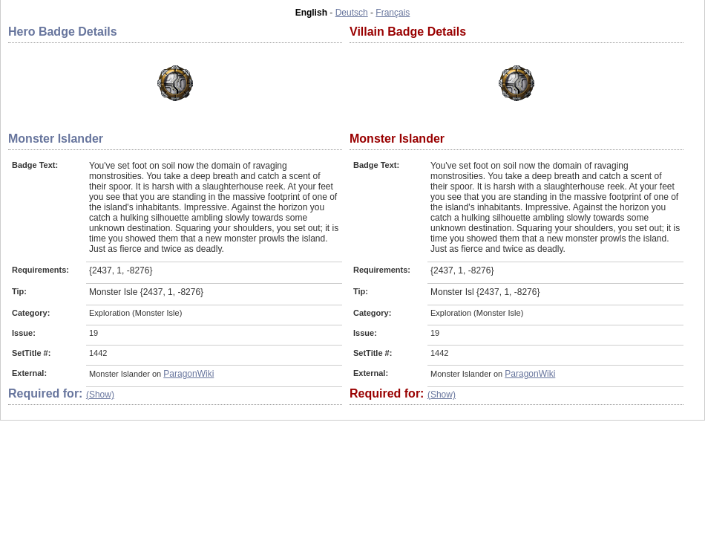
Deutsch (351, 12)
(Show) (100, 394)
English (311, 12)
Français (393, 12)
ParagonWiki (188, 374)
